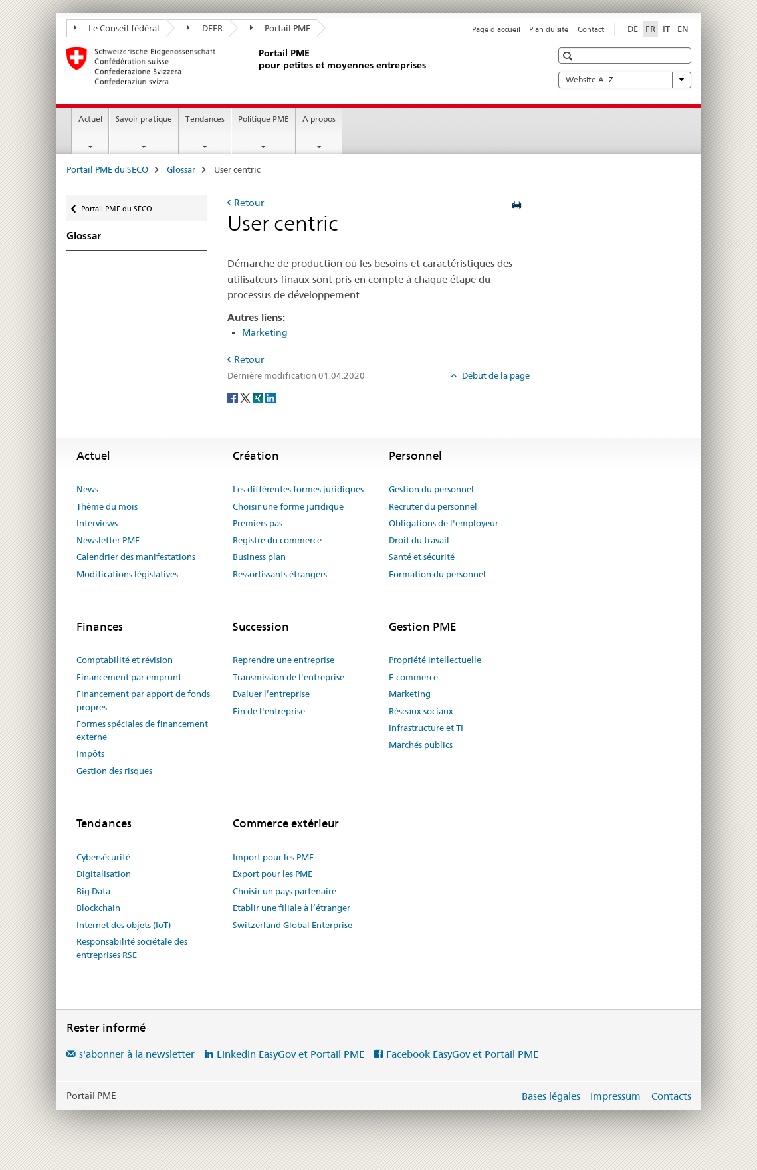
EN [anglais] (683, 28)
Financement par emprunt (128, 677)
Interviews (97, 523)
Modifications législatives (127, 574)
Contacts (671, 1096)
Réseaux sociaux (421, 711)
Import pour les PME (273, 857)
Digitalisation (103, 873)
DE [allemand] (632, 28)
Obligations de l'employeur (443, 523)
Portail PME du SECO (107, 169)
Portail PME (280, 28)
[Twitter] (246, 397)
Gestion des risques (114, 770)
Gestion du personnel (431, 489)
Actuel (90, 119)
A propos (319, 119)
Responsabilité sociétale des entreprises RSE (131, 948)
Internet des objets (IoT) (123, 925)
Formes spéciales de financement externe (142, 730)
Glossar (181, 169)
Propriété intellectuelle (435, 659)
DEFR (205, 28)
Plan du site (548, 29)
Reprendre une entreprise (283, 659)
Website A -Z (625, 79)
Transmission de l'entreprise (288, 677)
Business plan (259, 556)
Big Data (93, 891)
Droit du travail (419, 540)
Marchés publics (421, 744)
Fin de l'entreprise (269, 711)
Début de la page (495, 375)
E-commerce (413, 677)
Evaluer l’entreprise (271, 693)
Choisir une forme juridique (288, 506)
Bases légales (551, 1096)
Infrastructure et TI (426, 727)
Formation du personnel (437, 574)
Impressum (615, 1096)
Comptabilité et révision (124, 659)
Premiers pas (257, 523)
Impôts (90, 753)
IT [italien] (666, 28)
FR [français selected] (650, 28)
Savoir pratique (144, 119)
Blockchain (98, 907)
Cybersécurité (103, 857)
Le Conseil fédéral (117, 28)
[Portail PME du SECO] (255, 65)
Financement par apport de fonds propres (143, 700)
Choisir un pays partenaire (284, 891)
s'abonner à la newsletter (137, 1054)
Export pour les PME (272, 873)
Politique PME (263, 119)
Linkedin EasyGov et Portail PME (290, 1054)
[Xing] (259, 397)
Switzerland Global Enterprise (292, 925)
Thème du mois (107, 506)
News (87, 489)
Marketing (265, 332)
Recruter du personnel (433, 506)
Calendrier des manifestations (135, 556)
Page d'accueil (496, 29)
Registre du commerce (277, 540)
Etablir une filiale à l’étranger (291, 907)
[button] (569, 56)
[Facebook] (233, 397)
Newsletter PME (108, 540)
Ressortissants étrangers (280, 574)
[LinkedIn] (270, 397)
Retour (249, 202)
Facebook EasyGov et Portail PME (462, 1054)
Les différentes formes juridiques (298, 489)
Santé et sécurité (422, 556)
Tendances (205, 119)
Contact (591, 29)
